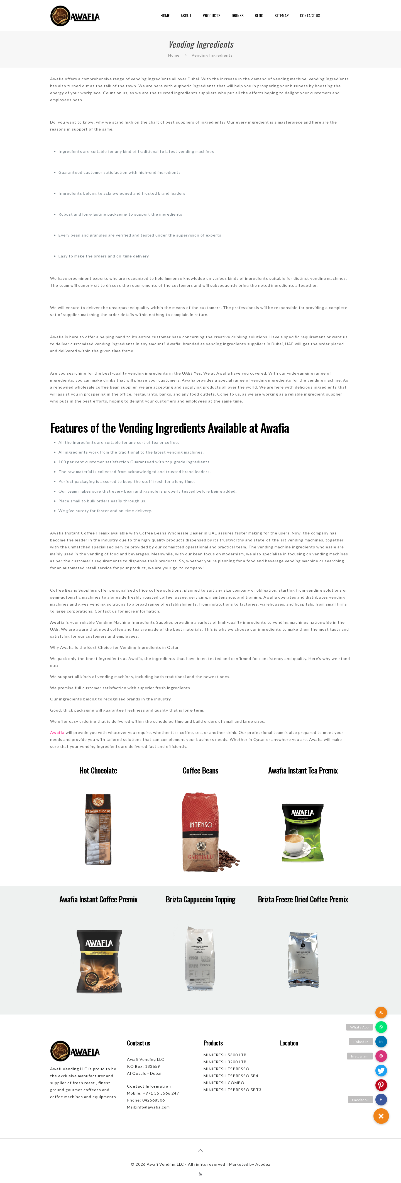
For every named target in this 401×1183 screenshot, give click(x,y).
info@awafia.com (153, 1107)
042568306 (153, 1100)
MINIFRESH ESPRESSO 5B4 (231, 1075)
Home (174, 55)
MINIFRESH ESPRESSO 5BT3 (232, 1089)
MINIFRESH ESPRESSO (227, 1068)
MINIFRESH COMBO (224, 1082)
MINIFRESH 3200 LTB (225, 1061)
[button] (381, 1116)
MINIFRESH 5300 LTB (225, 1054)
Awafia (57, 732)
